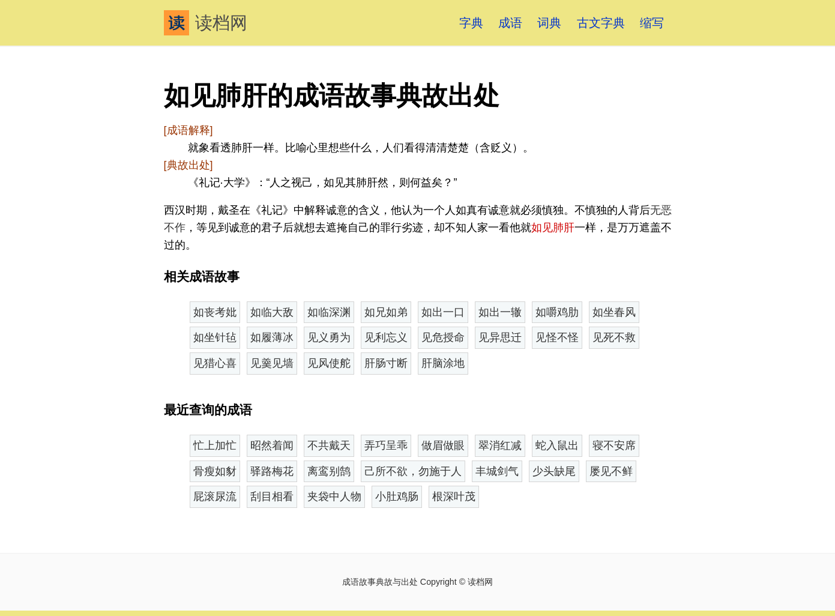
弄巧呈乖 (386, 445)
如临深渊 (329, 312)
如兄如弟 (386, 312)
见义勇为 (329, 337)
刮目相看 (272, 497)
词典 (549, 22)
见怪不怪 (557, 337)
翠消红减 (500, 445)
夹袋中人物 (334, 497)
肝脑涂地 (443, 363)
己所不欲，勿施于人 (413, 471)
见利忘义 (386, 337)
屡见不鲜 (611, 471)
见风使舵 (329, 363)
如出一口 (443, 312)
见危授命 (443, 337)
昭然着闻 (272, 445)
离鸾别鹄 (329, 471)
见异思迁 (500, 337)
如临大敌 (272, 312)
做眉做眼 (443, 445)
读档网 (205, 22)
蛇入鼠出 (557, 445)
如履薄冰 (272, 337)
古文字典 (601, 22)
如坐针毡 (215, 337)
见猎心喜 (215, 363)
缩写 (652, 22)
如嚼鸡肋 (557, 312)
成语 (510, 22)
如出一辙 (500, 312)
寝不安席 (614, 445)
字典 (471, 22)
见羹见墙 (272, 363)
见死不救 (614, 337)
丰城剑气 (497, 471)
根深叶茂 (453, 497)
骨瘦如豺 (215, 471)
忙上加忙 (215, 445)
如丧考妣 (215, 312)
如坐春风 (614, 312)
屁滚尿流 (215, 497)
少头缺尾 (554, 471)
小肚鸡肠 (396, 497)
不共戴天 (329, 445)
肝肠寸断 (386, 363)
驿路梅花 (272, 471)
